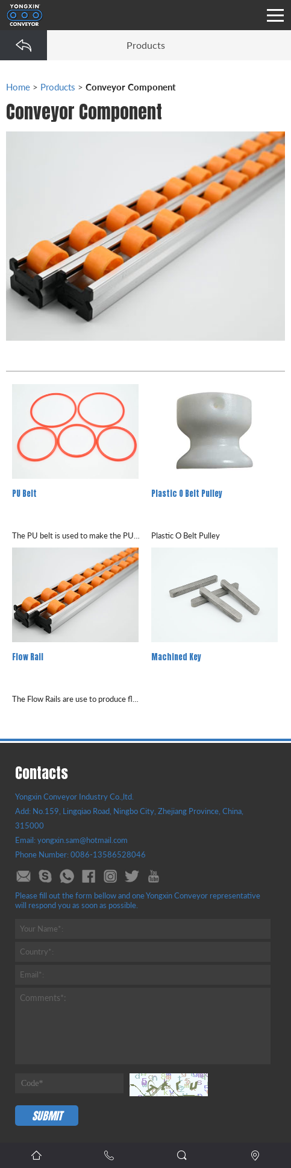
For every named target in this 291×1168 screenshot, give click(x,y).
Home (18, 86)
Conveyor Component (131, 86)
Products (57, 86)
